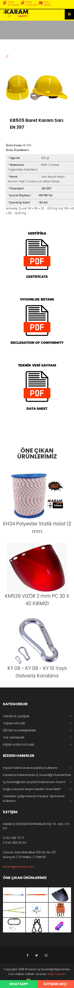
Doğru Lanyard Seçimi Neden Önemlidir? (32, 789)
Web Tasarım (57, 974)
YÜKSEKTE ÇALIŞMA (16, 716)
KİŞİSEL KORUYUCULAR (18, 744)
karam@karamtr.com (18, 867)
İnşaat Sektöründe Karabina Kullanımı (30, 768)
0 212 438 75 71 (13, 838)
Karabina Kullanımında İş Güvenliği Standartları (36, 775)
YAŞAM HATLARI (14, 723)
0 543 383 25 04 (14, 842)
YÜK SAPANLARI (13, 737)
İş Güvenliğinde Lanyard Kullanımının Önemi (34, 782)
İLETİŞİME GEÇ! (55, 984)
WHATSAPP (18, 984)
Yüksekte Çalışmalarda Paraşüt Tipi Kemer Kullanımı (34, 798)
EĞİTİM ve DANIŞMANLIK (19, 730)
